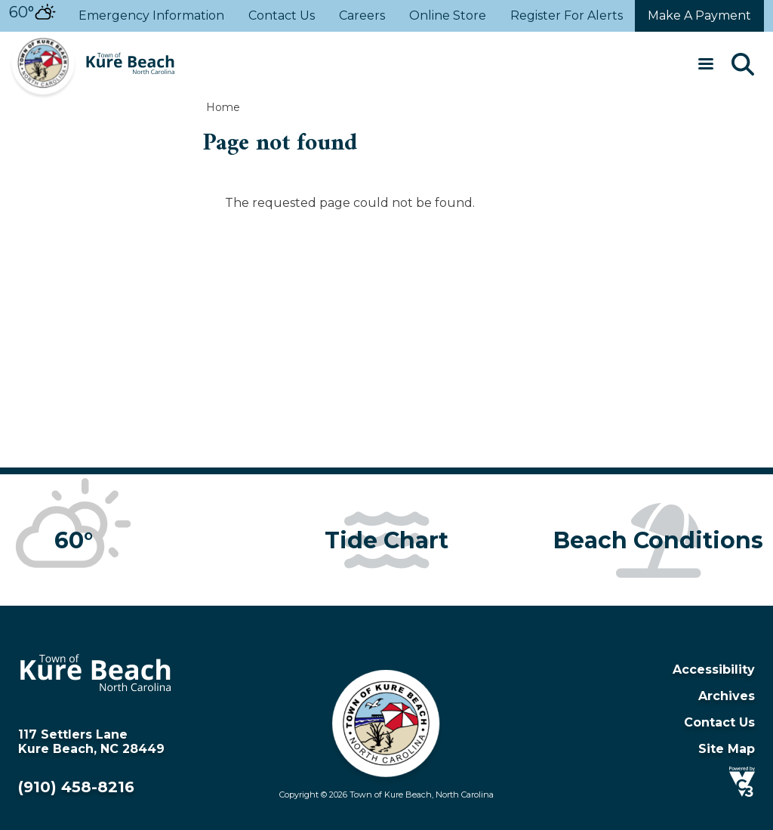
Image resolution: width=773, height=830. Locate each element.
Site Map (726, 749)
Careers (362, 16)
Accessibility (714, 669)
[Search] (743, 66)
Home (223, 107)
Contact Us (281, 16)
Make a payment (699, 15)
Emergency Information (151, 16)
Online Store (447, 16)
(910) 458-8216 (76, 787)
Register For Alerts (566, 16)
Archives (726, 696)
